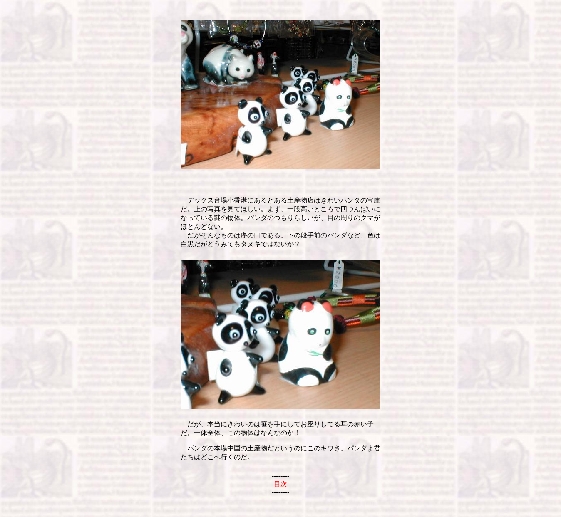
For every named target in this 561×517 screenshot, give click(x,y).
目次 (280, 483)
